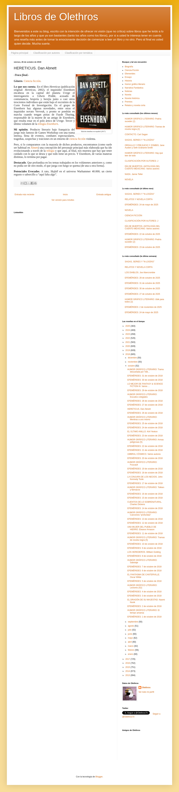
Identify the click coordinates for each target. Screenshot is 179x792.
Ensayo (128, 77)
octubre (131, 366)
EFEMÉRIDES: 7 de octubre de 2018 (144, 566)
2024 (128, 330)
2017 (128, 659)
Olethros (146, 687)
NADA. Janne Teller (134, 174)
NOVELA (129, 179)
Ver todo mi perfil (146, 692)
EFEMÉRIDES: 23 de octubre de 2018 (145, 435)
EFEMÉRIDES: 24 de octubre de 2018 (145, 427)
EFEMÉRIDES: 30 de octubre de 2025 (142, 288)
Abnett (34, 147)
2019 (128, 350)
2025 (128, 326)
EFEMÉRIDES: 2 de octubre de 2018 (144, 606)
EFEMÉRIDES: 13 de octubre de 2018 (145, 519)
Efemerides (130, 73)
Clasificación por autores (46, 52)
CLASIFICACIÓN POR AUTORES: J (141, 161)
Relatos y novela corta (135, 105)
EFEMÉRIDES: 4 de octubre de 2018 (144, 591)
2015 (128, 667)
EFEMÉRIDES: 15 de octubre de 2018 (145, 498)
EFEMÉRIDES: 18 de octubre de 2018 (145, 472)
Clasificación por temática (78, 52)
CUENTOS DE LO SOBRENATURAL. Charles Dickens (144, 503)
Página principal (19, 52)
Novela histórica (132, 98)
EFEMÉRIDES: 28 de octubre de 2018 (145, 401)
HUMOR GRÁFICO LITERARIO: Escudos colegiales (142, 395)
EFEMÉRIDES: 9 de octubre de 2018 (144, 548)
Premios (128, 102)
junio (130, 634)
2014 (128, 671)
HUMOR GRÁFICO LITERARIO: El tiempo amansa (143, 611)
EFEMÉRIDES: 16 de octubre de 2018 (145, 494)
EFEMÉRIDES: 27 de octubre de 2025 (142, 294)
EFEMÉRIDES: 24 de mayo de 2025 (141, 204)
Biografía (129, 66)
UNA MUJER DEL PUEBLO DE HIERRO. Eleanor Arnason (141, 528)
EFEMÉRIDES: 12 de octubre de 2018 (145, 523)
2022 (128, 338)
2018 (128, 354)
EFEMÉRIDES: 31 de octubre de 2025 (142, 283)
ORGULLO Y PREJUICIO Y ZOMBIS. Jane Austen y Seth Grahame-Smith (144, 146)
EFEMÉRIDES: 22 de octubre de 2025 (142, 234)
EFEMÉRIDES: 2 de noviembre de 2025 (143, 307)
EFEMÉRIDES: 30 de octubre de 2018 (145, 380)
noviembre (133, 362)
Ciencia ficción (32, 81)
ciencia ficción (77, 138)
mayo (131, 638)
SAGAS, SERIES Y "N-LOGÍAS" (139, 140)
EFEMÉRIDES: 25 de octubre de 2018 (145, 423)
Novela (128, 94)
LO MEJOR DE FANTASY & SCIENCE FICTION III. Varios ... (145, 385)
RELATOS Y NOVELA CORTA (138, 199)
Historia (128, 81)
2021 (128, 342)
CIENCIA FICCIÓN (133, 215)
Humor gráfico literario (135, 84)
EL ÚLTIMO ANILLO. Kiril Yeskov (142, 431)
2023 (128, 334)
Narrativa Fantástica (134, 88)
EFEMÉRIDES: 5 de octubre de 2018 (144, 581)
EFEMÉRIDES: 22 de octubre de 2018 (145, 446)
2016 (128, 663)
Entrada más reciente (24, 194)
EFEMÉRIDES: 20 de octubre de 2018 (145, 458)
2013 (128, 675)
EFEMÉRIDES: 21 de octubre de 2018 (145, 450)
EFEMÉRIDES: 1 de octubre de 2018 (144, 617)
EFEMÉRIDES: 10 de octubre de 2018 (145, 544)
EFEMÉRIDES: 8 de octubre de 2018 (144, 556)
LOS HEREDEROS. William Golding (144, 552)
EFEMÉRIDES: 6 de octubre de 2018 (144, 570)
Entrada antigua (103, 194)
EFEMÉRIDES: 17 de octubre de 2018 (145, 483)
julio (130, 630)
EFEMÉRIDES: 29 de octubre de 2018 (145, 390)
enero (131, 654)
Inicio (65, 194)
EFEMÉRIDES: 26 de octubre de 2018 (145, 413)
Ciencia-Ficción (132, 70)
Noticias (128, 91)
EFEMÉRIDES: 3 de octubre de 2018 (144, 596)
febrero (131, 650)
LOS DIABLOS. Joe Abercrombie (140, 272)
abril (130, 642)
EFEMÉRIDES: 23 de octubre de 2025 (142, 247)
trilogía (48, 123)
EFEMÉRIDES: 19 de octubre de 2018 (145, 469)
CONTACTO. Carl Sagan (136, 134)
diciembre (132, 357)
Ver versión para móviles (62, 200)
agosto (131, 626)
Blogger (99, 776)
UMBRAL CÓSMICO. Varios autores (144, 454)
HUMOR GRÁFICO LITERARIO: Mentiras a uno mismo (142, 418)
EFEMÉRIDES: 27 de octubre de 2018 (145, 405)
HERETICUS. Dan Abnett (139, 409)
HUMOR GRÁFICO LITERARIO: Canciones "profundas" (142, 513)
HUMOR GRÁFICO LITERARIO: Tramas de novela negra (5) (146, 538)
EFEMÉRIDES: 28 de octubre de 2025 (142, 278)
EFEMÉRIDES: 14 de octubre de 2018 (145, 508)
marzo (131, 646)
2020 (128, 346)
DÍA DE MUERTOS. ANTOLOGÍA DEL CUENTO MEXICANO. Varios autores (142, 167)
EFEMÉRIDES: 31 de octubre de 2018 (145, 376)
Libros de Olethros (56, 16)
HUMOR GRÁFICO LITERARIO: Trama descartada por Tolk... (145, 370)
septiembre (133, 622)
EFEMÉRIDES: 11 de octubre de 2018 (145, 533)
